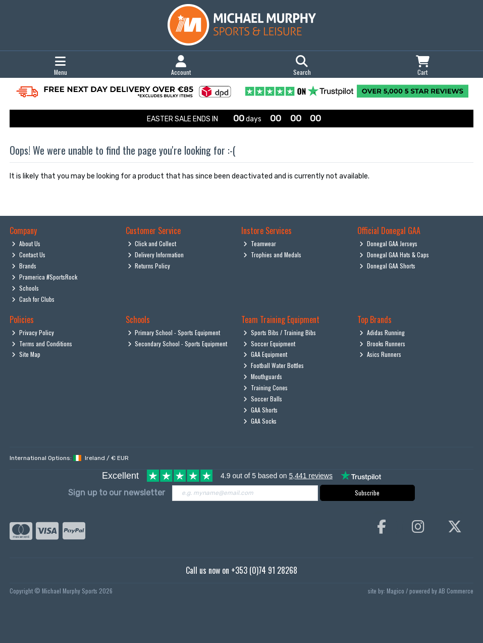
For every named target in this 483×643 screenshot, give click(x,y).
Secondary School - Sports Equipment (178, 343)
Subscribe (367, 492)
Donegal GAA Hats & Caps (394, 254)
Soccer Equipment (269, 343)
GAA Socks (260, 421)
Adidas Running (382, 332)
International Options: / (69, 458)
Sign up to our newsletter (116, 492)
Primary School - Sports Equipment (174, 332)
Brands (24, 265)
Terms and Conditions (42, 343)
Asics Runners (380, 354)
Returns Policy (149, 265)
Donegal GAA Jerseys (388, 243)
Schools (25, 288)
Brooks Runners (382, 343)
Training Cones (265, 387)
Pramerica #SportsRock (44, 276)
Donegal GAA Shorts (387, 265)
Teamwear (259, 243)
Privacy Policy (33, 332)
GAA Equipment (265, 354)
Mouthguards (262, 376)
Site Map (26, 354)
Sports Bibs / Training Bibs (279, 332)
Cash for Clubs (33, 299)
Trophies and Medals (272, 254)
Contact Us (28, 254)
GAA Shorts (260, 409)
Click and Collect (152, 243)
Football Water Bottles (273, 365)
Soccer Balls (262, 398)
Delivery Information (156, 254)
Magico (395, 590)
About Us (26, 243)
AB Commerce (456, 590)
